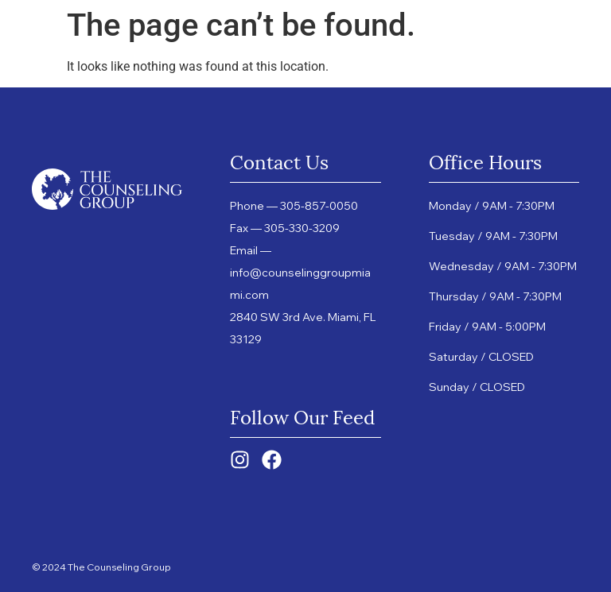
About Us (214, 36)
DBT (276, 36)
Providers (419, 36)
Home (145, 36)
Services (165, 52)
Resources (269, 52)
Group (339, 36)
